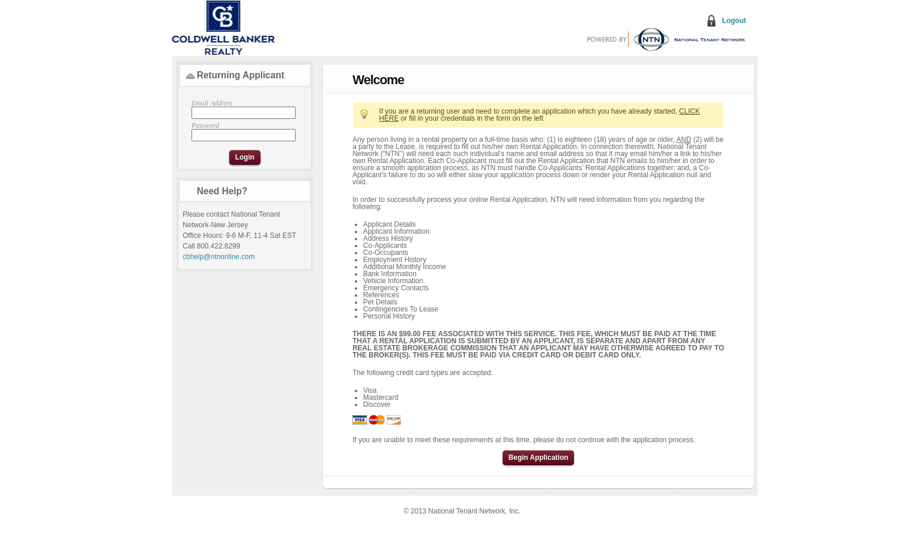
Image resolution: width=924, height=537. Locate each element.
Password (242, 131)
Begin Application (539, 457)
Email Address (242, 109)
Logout (734, 20)
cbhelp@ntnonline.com (219, 257)
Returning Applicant (240, 75)
